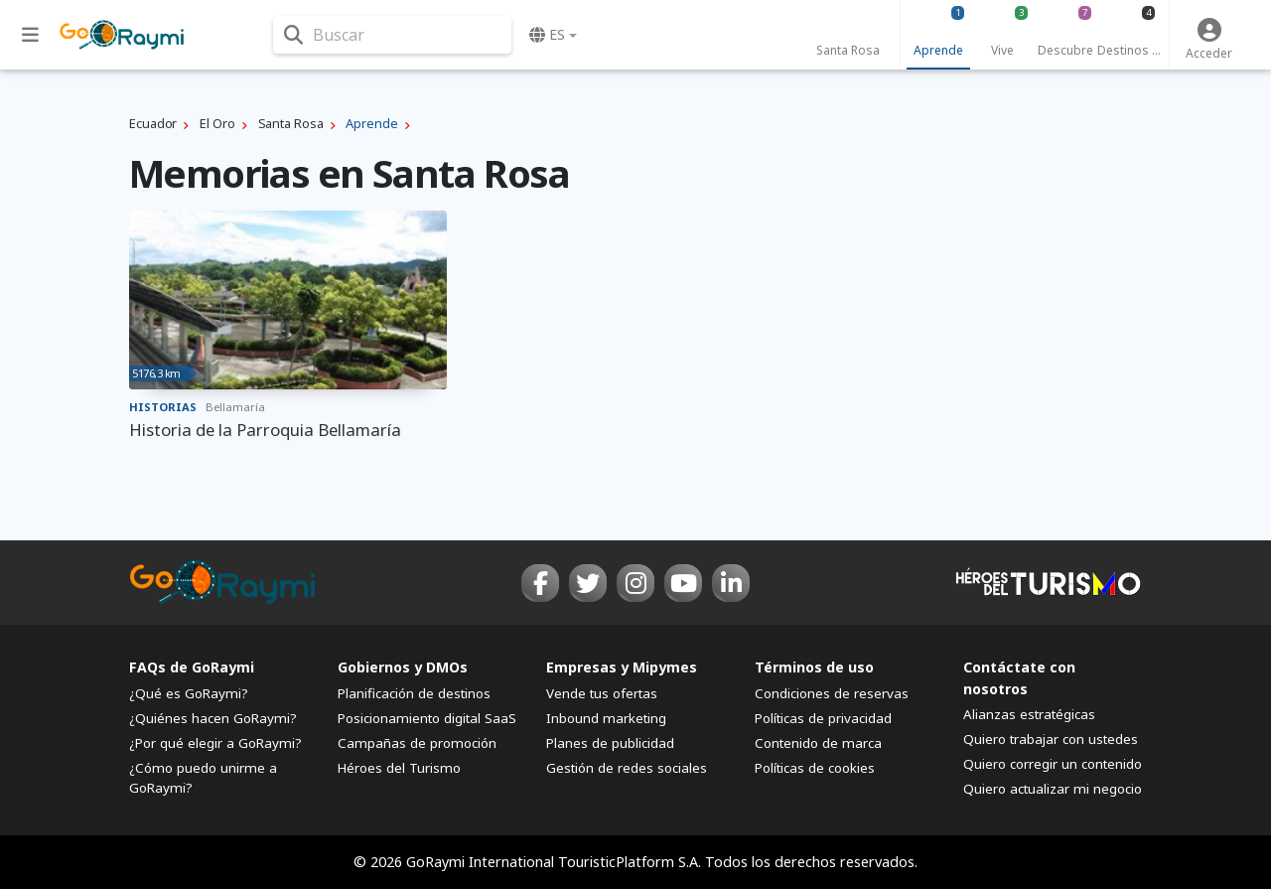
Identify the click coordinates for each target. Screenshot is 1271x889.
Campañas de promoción (417, 743)
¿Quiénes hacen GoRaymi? (213, 718)
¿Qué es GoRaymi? (188, 693)
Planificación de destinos (414, 693)
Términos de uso (814, 667)
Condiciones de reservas (832, 693)
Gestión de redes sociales (626, 768)
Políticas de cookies (815, 768)
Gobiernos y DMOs (403, 667)
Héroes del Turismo (399, 768)
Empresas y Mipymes (621, 667)
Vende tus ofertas (601, 693)
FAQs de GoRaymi (191, 667)
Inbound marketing (606, 718)
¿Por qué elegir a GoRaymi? (215, 743)
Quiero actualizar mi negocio (1052, 789)
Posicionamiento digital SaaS (427, 718)
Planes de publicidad (610, 743)
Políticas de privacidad (823, 718)
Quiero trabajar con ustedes (1050, 739)
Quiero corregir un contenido (1052, 764)
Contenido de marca (818, 743)
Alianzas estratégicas (1029, 714)
